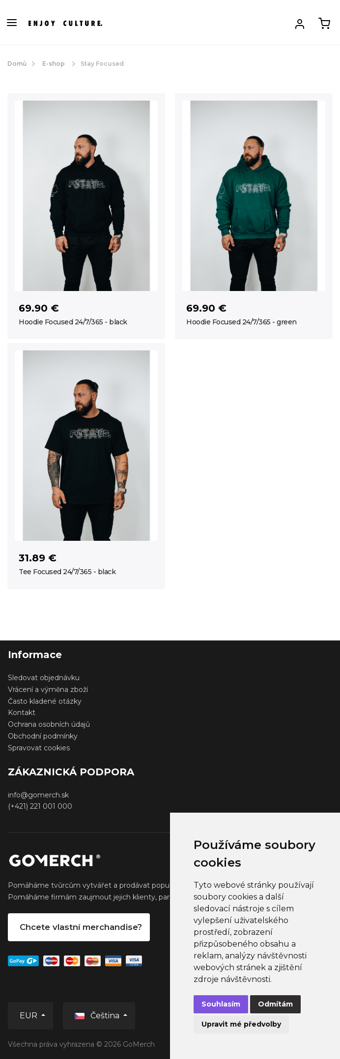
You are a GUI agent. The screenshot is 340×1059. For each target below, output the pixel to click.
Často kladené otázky (45, 701)
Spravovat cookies (39, 747)
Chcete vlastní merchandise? (81, 927)
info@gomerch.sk (38, 795)
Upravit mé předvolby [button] (241, 1024)
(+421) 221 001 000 (40, 806)
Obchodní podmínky (43, 736)
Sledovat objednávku (44, 677)
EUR (29, 1015)
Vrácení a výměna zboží (48, 689)
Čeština (98, 1015)
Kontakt (21, 712)
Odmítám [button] (275, 1004)
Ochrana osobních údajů (49, 724)
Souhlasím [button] (220, 1004)
